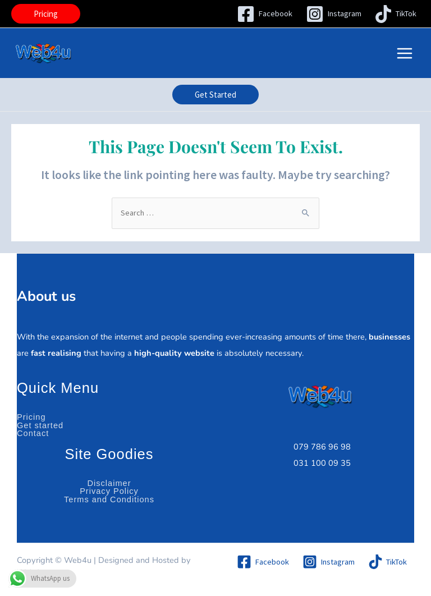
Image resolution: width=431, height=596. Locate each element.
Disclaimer (109, 483)
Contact (33, 433)
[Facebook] (264, 14)
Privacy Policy (109, 491)
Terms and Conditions (109, 499)
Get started (40, 425)
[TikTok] (395, 14)
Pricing (31, 416)
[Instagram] (333, 14)
